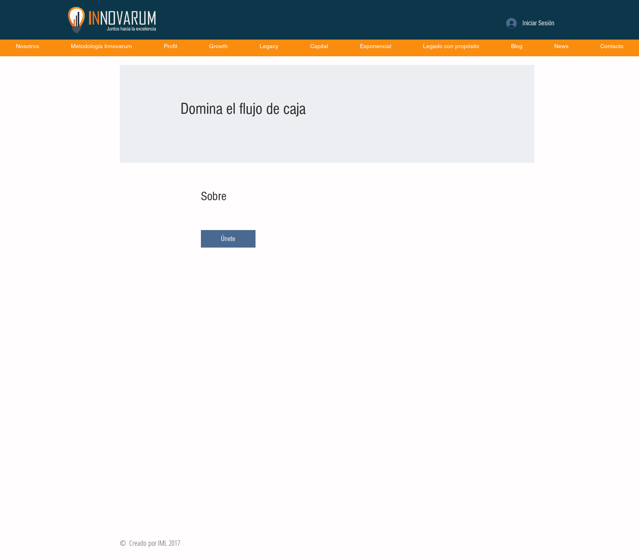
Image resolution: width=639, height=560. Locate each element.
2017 (174, 543)
